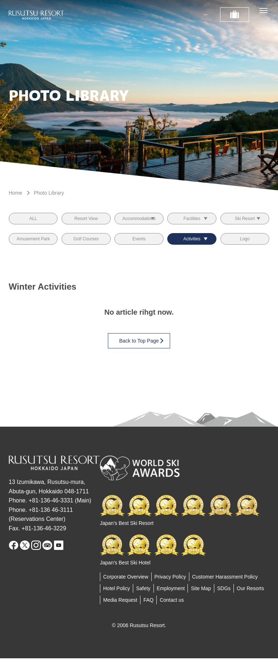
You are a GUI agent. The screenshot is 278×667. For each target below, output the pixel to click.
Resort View (86, 221)
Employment (171, 597)
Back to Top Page (141, 349)
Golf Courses (86, 245)
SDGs (224, 597)
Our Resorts (250, 597)
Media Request (120, 609)
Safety (143, 597)
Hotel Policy (116, 597)
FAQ (148, 609)
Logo (244, 245)
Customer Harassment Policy (225, 585)
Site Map (201, 597)
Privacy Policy (170, 585)
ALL (33, 221)
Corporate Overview (125, 585)
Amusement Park (33, 245)
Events (139, 245)
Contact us (172, 609)
